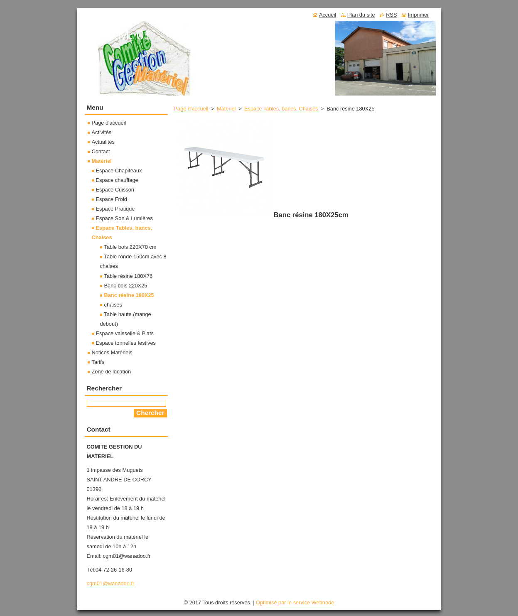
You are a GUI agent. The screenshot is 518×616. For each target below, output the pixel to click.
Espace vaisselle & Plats (125, 333)
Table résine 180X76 (128, 276)
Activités (102, 132)
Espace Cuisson (115, 190)
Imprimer (418, 15)
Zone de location (111, 371)
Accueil (327, 15)
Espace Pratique (115, 209)
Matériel (226, 109)
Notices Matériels (112, 352)
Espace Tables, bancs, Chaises (281, 109)
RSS (391, 15)
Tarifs (98, 362)
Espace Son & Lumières (124, 218)
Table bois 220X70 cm (130, 247)
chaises (113, 305)
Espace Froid (111, 199)
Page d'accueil (191, 109)
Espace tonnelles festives (126, 343)
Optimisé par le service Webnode (295, 602)
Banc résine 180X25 (129, 295)
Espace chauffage (117, 180)
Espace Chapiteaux (119, 170)
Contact (101, 151)
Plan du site (361, 15)
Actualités (103, 142)
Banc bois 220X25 (125, 285)
